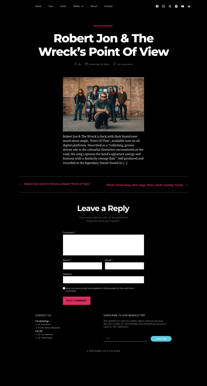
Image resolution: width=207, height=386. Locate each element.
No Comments (125, 65)
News (38, 7)
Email (108, 264)
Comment (69, 237)
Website (67, 278)
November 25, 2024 (98, 65)
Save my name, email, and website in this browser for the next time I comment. (100, 294)
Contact (108, 7)
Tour (50, 7)
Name (67, 264)
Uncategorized (103, 26)
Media (78, 7)
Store (63, 7)
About (93, 7)
